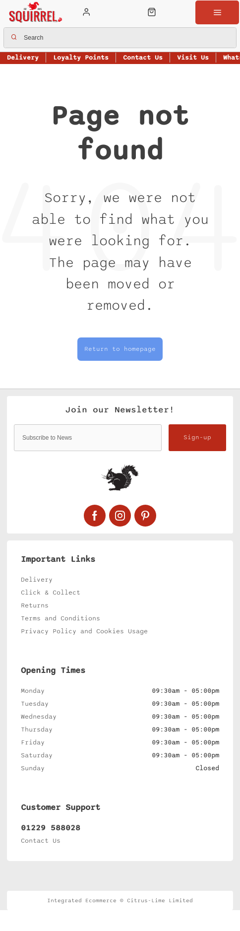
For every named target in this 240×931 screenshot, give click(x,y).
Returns (35, 605)
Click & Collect (50, 593)
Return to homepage (120, 349)
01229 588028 (50, 828)
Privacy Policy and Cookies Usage (84, 631)
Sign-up (197, 437)
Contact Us (40, 841)
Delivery (37, 580)
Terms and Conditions (60, 618)
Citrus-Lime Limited (160, 900)
